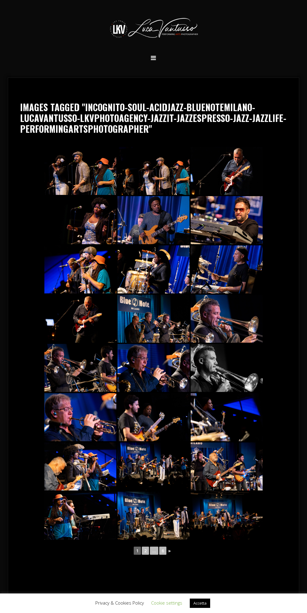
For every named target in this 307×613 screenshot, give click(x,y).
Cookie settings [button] (166, 603)
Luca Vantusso (153, 29)
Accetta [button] (200, 603)
